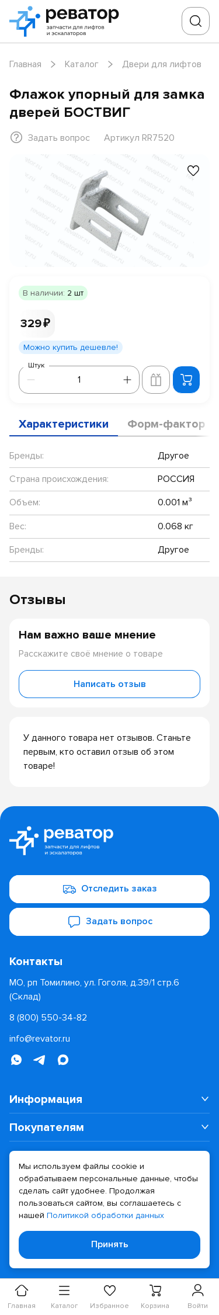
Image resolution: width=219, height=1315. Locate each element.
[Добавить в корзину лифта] (156, 380)
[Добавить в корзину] (186, 380)
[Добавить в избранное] (193, 171)
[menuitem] (109, 1099)
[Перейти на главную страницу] (67, 21)
